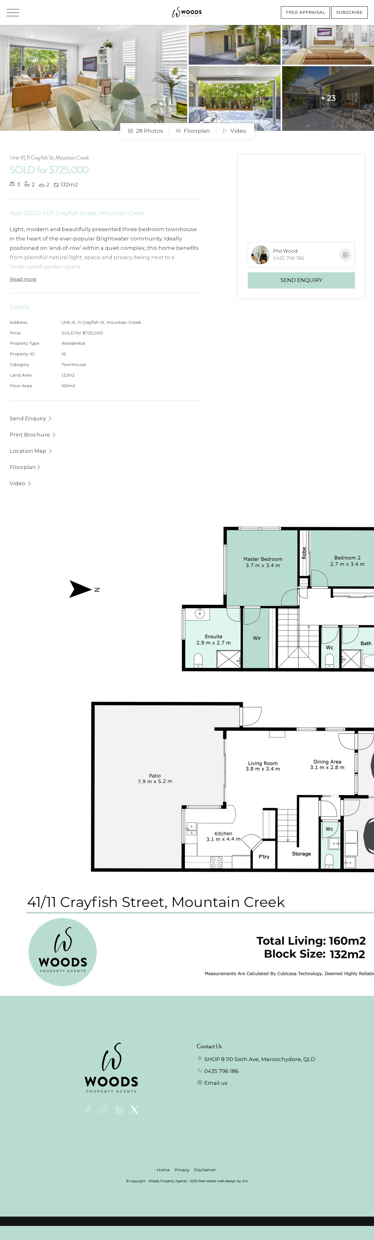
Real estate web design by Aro (223, 1181)
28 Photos (145, 131)
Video (234, 131)
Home (163, 1169)
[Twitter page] (134, 1110)
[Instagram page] (104, 1110)
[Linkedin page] (120, 1110)
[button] (33, 435)
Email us (215, 1083)
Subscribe (349, 12)
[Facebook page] (89, 1110)
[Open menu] (12, 13)
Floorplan (193, 131)
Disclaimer (205, 1169)
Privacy (181, 1169)
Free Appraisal (305, 12)
